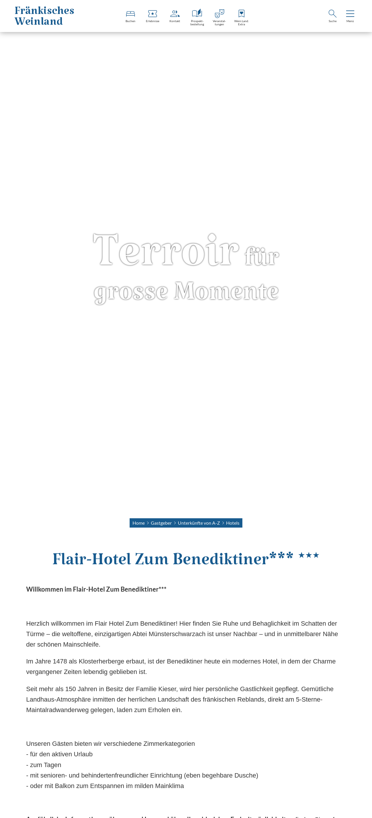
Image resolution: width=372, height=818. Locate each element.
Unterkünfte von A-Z (199, 523)
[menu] (350, 17)
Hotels (232, 523)
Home (139, 523)
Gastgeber (161, 523)
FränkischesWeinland (44, 19)
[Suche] (332, 17)
